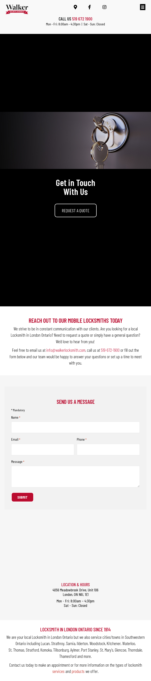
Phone (82, 439)
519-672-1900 (110, 350)
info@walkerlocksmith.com (65, 350)
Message (17, 461)
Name (15, 417)
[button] (76, 210)
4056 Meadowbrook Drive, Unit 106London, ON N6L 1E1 (75, 591)
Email (15, 439)
